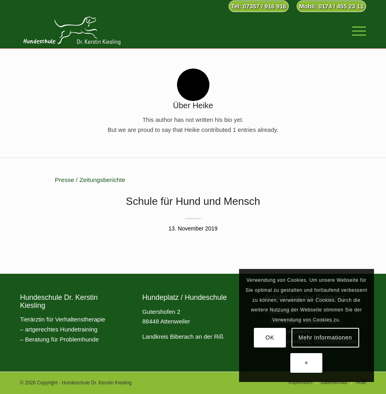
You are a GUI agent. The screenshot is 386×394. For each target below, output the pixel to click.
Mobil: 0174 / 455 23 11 (331, 6)
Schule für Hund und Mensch (193, 201)
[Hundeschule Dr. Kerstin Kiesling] (72, 30)
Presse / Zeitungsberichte (90, 179)
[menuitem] (259, 6)
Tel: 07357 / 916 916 (258, 6)
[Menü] (355, 30)
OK (269, 337)
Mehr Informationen (325, 337)
